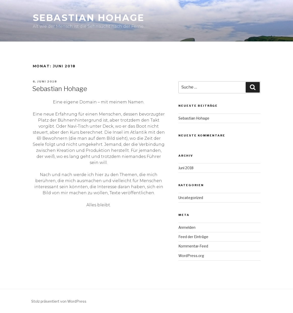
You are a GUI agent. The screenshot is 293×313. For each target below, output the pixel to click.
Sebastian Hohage (88, 17)
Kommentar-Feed (193, 246)
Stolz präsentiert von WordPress (58, 301)
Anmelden (187, 227)
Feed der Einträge (193, 237)
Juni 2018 (185, 168)
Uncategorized (190, 197)
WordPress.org (191, 255)
